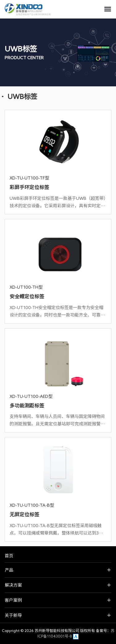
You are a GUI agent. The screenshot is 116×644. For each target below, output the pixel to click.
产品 (9, 570)
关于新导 (13, 615)
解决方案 (13, 585)
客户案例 (13, 600)
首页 (9, 556)
